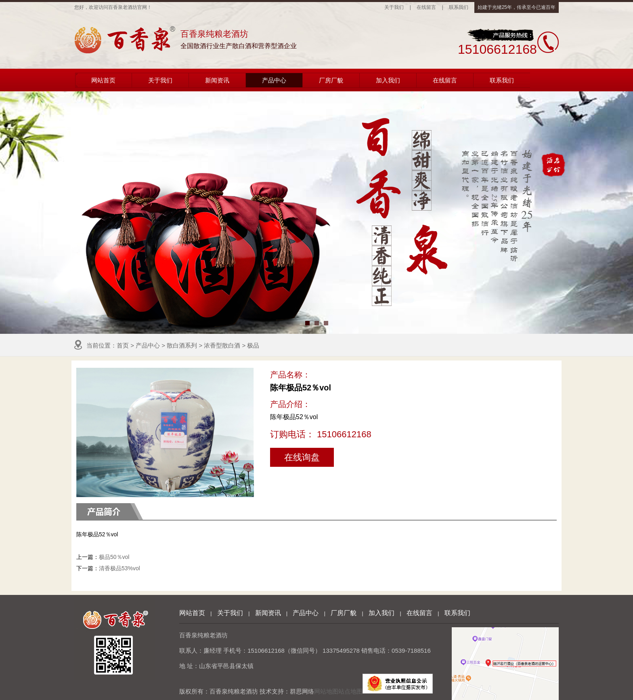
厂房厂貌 (331, 80)
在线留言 (426, 7)
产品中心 (274, 80)
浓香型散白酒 (222, 345)
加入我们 (388, 80)
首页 (123, 345)
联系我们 (458, 7)
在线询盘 (302, 457)
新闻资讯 (217, 80)
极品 (253, 345)
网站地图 (326, 691)
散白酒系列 (182, 345)
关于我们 (394, 7)
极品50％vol (114, 557)
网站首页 (103, 80)
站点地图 (350, 691)
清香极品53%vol (119, 568)
